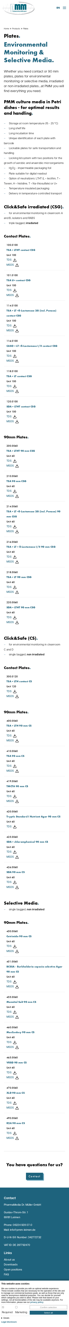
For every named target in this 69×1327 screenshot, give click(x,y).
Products (16, 29)
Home (6, 29)
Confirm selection (48, 1307)
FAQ (6, 1274)
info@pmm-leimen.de (23, 1230)
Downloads (11, 1264)
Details (6, 1318)
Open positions (13, 1270)
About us (9, 1260)
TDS (11, 260)
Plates (25, 29)
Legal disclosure (9, 1322)
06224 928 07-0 (22, 1225)
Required (7, 1312)
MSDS (12, 265)
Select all (48, 1313)
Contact (34, 1176)
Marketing (21, 1312)
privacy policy (36, 1302)
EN (58, 7)
